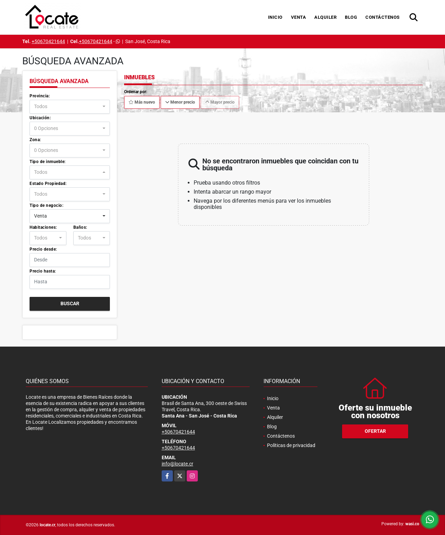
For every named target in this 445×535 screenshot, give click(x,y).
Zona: (35, 139)
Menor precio (180, 102)
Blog (351, 17)
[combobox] (70, 107)
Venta (298, 17)
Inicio (275, 17)
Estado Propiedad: (48, 183)
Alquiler (325, 17)
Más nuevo (142, 102)
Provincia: (40, 96)
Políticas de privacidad (291, 445)
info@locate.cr (177, 464)
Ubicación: (40, 117)
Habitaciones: (43, 227)
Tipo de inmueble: (48, 161)
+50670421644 (48, 41)
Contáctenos (382, 17)
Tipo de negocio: (46, 205)
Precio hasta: (43, 271)
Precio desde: (43, 249)
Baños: (80, 227)
